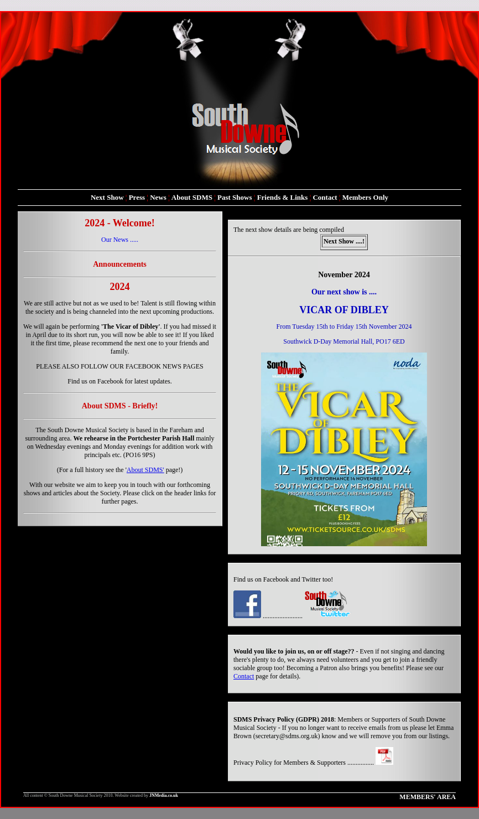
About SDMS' (145, 470)
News (158, 197)
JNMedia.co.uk (163, 795)
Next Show (107, 197)
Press (137, 197)
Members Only (365, 197)
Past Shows (234, 197)
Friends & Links (282, 197)
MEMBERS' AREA (427, 797)
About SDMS (191, 197)
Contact (325, 197)
